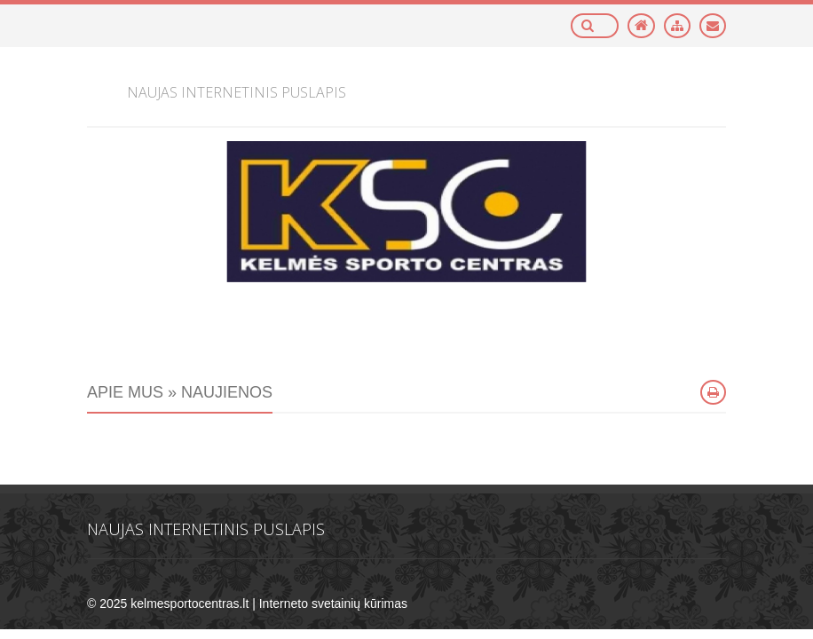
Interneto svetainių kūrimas (333, 603)
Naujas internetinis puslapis (206, 529)
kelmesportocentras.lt (189, 603)
